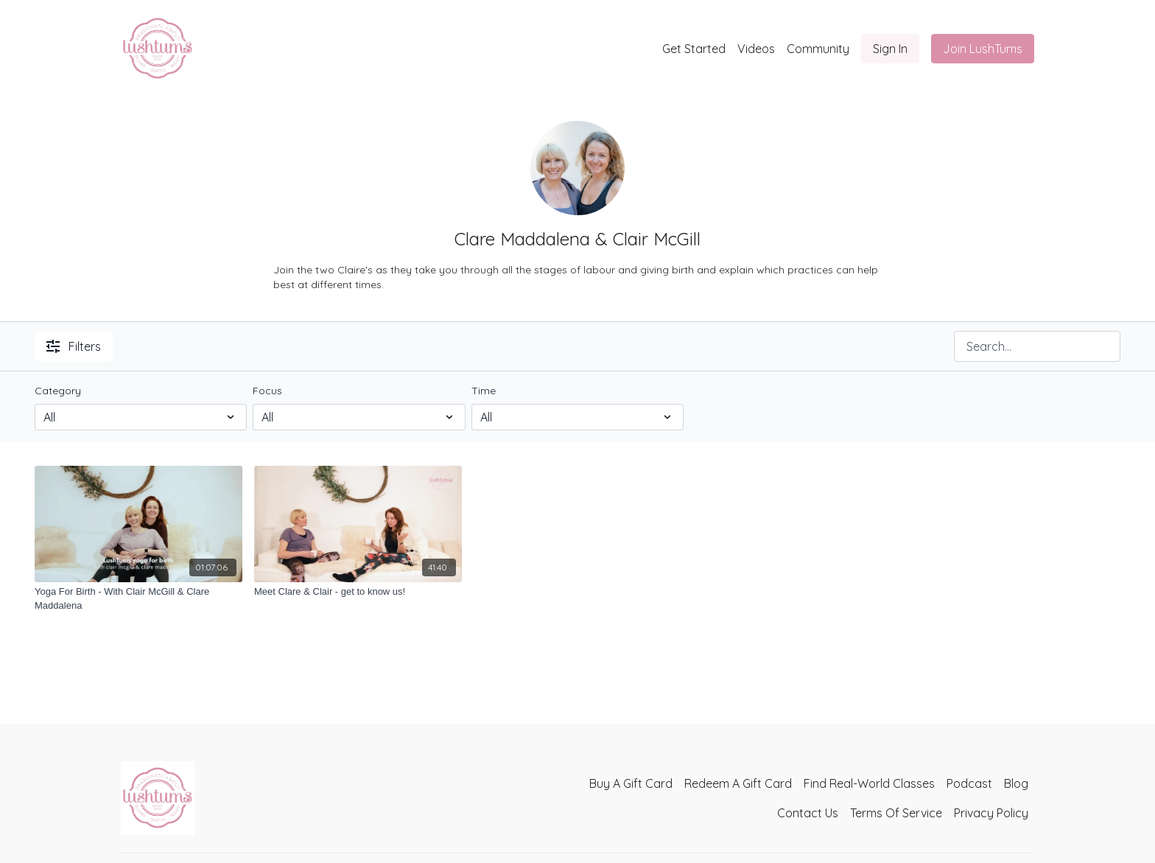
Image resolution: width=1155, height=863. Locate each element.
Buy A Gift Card (631, 783)
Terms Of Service (896, 813)
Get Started (694, 48)
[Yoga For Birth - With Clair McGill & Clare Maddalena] (138, 598)
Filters (73, 346)
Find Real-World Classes (869, 783)
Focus (267, 390)
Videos (756, 48)
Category (58, 390)
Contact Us (807, 813)
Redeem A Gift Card (738, 783)
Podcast (969, 783)
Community (818, 48)
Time (483, 390)
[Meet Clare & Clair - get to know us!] (358, 591)
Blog (1016, 783)
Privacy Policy (991, 813)
